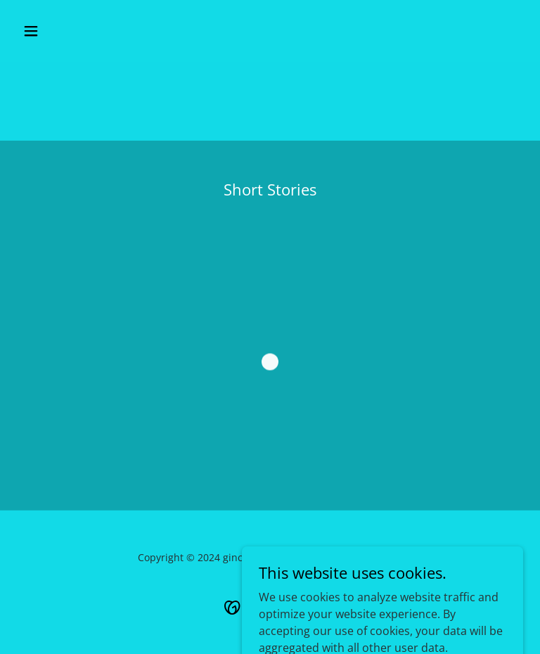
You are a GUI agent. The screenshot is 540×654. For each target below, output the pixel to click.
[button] (75, 31)
